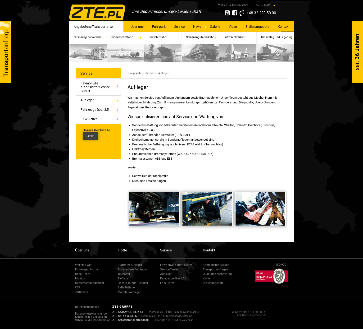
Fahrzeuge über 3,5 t (96, 109)
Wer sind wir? (83, 265)
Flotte (122, 250)
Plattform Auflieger (130, 265)
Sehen (90, 136)
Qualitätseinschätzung (217, 274)
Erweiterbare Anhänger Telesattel (132, 272)
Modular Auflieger (129, 292)
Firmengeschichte (86, 269)
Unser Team (82, 274)
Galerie (215, 26)
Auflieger (101, 100)
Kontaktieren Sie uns (216, 265)
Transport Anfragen (215, 269)
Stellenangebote (257, 26)
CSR (77, 287)
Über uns (137, 26)
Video (233, 26)
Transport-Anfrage (5, 52)
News (197, 26)
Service (179, 26)
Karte (206, 278)
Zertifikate (81, 292)
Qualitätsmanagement (89, 283)
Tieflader (123, 278)
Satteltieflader (127, 287)
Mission (80, 278)
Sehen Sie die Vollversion (91, 317)
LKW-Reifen (89, 119)
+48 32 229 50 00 (261, 13)
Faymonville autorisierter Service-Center (96, 87)
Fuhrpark (159, 26)
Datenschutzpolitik (87, 307)
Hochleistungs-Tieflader (133, 283)
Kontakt (284, 26)
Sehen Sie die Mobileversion (92, 320)
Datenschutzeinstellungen (91, 313)
